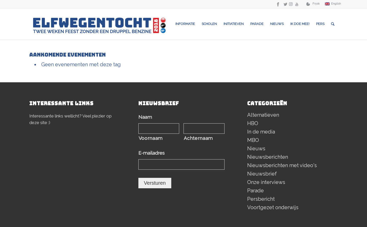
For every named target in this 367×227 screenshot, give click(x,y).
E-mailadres (153, 153)
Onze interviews (266, 182)
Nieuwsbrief (262, 174)
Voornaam (151, 138)
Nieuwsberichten (267, 157)
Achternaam (198, 138)
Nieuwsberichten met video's (282, 165)
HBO (252, 123)
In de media (261, 132)
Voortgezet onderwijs (272, 207)
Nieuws (256, 148)
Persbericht (261, 199)
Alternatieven (263, 115)
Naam (146, 117)
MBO (253, 140)
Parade (255, 191)
